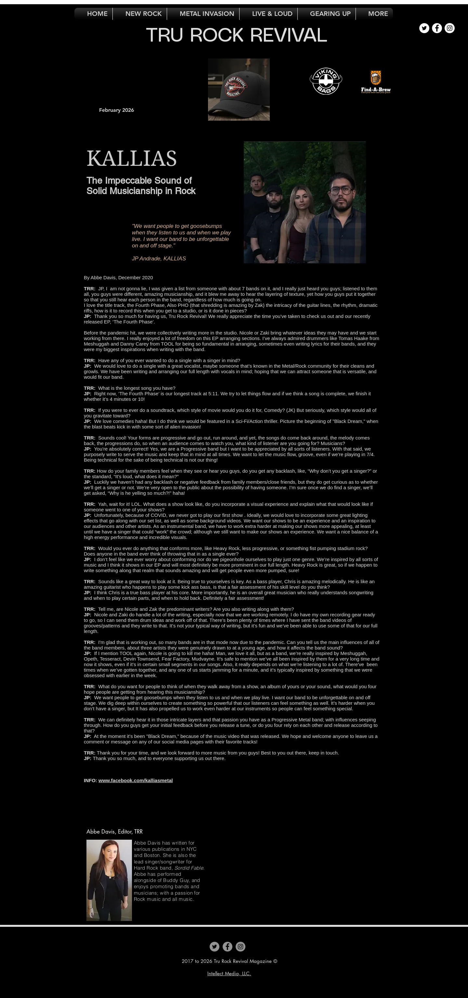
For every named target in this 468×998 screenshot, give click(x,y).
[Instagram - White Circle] (450, 28)
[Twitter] (214, 947)
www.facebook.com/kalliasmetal (135, 780)
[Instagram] (240, 947)
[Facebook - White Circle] (437, 28)
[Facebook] (227, 947)
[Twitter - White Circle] (424, 28)
